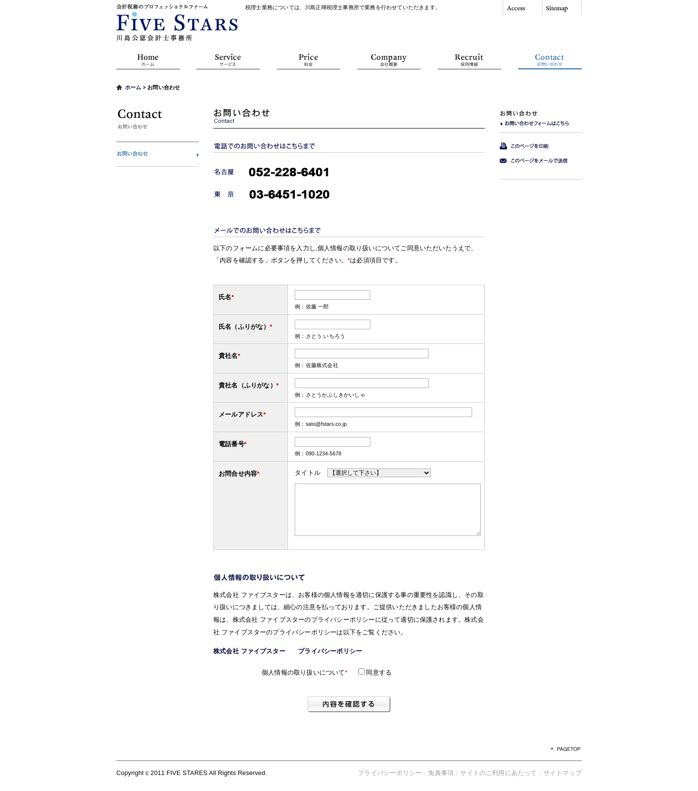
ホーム (133, 87)
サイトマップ (562, 772)
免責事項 (441, 772)
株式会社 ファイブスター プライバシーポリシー (290, 651)
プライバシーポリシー (390, 772)
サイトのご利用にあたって (498, 772)
